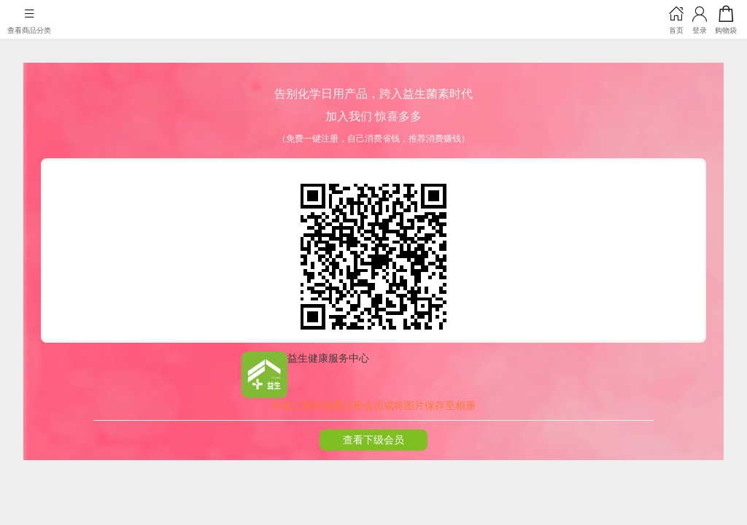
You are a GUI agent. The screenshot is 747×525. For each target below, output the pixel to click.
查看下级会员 (373, 440)
